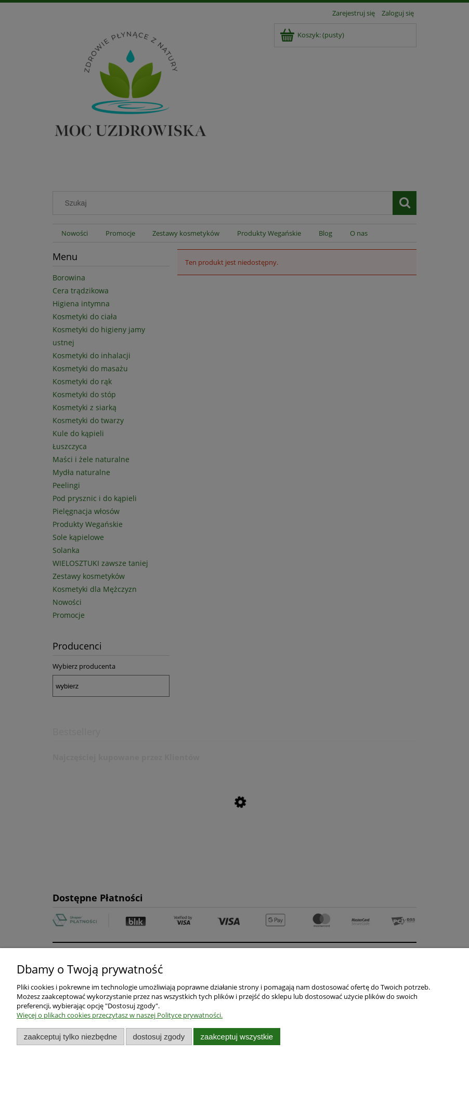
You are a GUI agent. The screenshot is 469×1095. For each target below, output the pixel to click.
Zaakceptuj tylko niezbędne (70, 1036)
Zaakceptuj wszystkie (237, 1036)
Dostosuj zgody (159, 1036)
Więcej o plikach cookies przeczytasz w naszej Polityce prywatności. (120, 1015)
